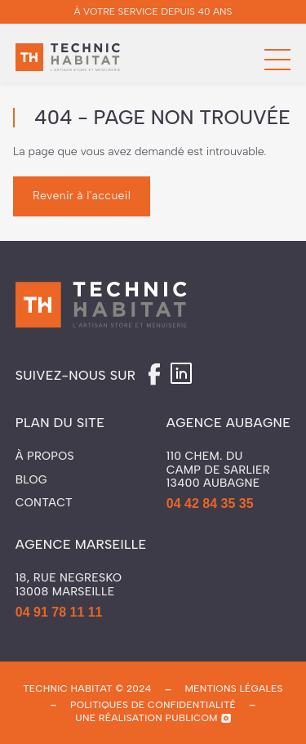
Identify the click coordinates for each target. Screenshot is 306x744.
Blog (31, 480)
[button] (277, 59)
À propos (45, 456)
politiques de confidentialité (153, 705)
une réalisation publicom (146, 718)
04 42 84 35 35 (210, 503)
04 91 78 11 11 (59, 612)
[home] (68, 59)
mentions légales (233, 688)
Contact (44, 503)
